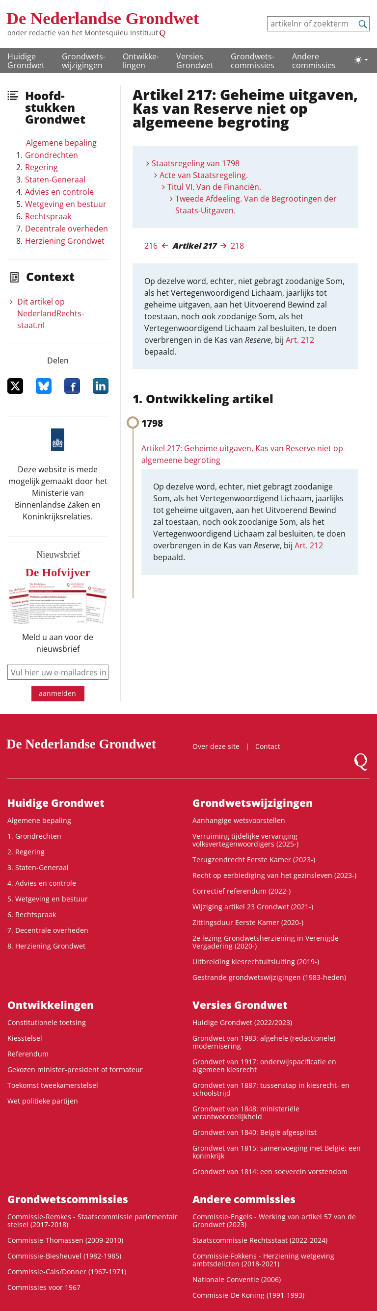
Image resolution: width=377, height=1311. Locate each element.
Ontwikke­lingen (141, 61)
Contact (267, 746)
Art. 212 (300, 339)
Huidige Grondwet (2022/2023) (242, 1022)
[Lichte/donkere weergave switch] (361, 60)
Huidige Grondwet (26, 61)
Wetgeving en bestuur (66, 204)
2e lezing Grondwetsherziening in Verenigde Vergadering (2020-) (265, 942)
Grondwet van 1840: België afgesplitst (254, 1132)
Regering (41, 167)
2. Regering (26, 851)
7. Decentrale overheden (47, 930)
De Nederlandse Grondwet (102, 18)
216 (151, 245)
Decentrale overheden (66, 228)
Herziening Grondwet (65, 240)
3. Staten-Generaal (38, 867)
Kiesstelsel (24, 1038)
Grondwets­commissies (252, 61)
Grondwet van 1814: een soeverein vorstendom (270, 1171)
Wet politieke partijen (42, 1100)
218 (237, 245)
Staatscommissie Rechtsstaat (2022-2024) (259, 1240)
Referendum (28, 1053)
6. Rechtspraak (31, 914)
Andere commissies (314, 61)
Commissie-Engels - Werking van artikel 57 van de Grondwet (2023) (274, 1220)
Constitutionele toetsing (46, 1022)
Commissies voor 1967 (44, 1287)
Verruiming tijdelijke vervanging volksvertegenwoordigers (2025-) (245, 839)
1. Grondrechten (34, 836)
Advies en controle (59, 191)
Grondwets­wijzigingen (84, 61)
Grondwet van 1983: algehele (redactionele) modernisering (263, 1042)
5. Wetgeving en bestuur (47, 898)
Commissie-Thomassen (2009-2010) (65, 1240)
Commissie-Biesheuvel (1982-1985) (64, 1255)
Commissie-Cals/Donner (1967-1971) (66, 1271)
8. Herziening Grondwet (46, 946)
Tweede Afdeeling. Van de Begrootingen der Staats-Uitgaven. (256, 204)
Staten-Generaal (55, 179)
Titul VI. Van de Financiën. (214, 186)
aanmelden (57, 693)
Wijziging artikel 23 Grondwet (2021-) (252, 906)
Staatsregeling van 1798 (196, 163)
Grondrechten (51, 155)
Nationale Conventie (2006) (236, 1279)
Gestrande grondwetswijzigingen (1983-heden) (269, 977)
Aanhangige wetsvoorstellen (238, 820)
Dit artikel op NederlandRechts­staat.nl (50, 313)
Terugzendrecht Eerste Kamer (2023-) (253, 859)
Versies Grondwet (195, 61)
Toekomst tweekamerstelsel (52, 1085)
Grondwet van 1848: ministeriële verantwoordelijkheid (245, 1112)
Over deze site (216, 746)
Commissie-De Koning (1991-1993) (248, 1295)
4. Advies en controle (41, 883)
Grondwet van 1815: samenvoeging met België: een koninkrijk (276, 1151)
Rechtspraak (48, 216)
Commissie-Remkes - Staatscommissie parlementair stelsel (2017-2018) (92, 1220)
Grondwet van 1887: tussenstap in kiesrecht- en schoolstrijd (271, 1089)
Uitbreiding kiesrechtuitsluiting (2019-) (255, 961)
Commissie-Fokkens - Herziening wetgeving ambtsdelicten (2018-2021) (263, 1259)
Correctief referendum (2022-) (241, 891)
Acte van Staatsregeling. (204, 175)
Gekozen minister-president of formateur (75, 1069)
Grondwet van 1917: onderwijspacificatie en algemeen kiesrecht (264, 1065)
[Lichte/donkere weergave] (361, 60)
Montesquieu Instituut (121, 32)
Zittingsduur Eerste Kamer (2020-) (247, 922)
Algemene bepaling (61, 142)
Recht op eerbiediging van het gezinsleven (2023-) (274, 875)
